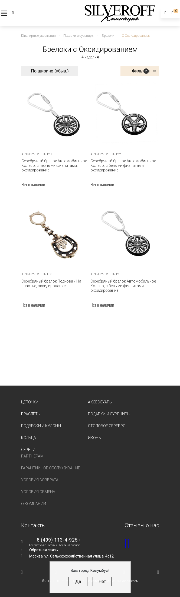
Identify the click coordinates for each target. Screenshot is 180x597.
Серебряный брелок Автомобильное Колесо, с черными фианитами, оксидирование (54, 165)
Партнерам (32, 456)
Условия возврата (39, 480)
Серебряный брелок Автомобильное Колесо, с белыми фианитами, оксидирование (123, 165)
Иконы (95, 438)
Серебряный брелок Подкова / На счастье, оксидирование (51, 283)
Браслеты (31, 414)
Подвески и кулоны (41, 426)
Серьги (28, 449)
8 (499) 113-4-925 (57, 540)
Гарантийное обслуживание (50, 468)
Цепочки (29, 402)
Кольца (28, 438)
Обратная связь (43, 550)
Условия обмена (38, 492)
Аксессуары (100, 402)
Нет (102, 581)
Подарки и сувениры (109, 414)
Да (78, 581)
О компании (33, 504)
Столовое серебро (107, 426)
